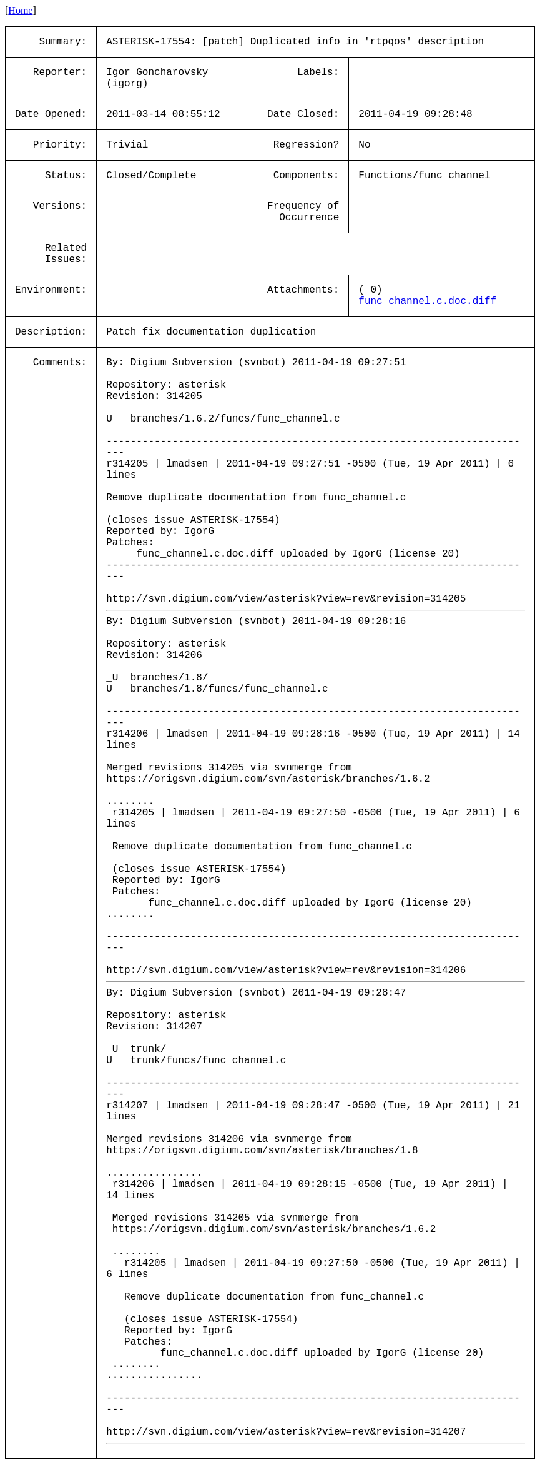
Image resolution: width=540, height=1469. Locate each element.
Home (20, 10)
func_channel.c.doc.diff (427, 301)
